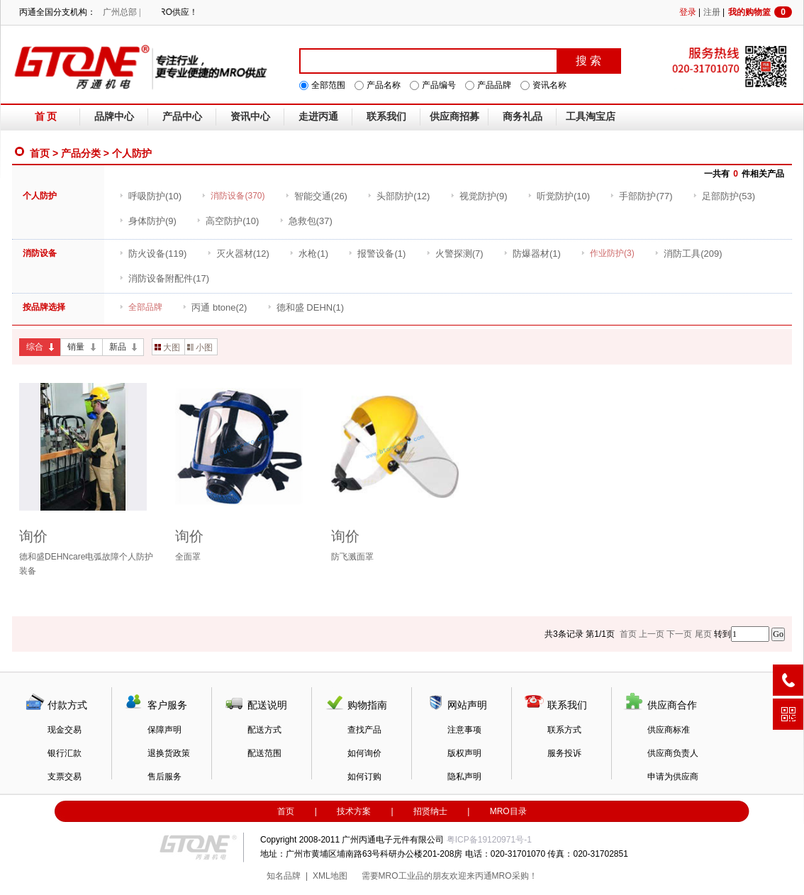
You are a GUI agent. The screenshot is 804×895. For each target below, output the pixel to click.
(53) (724, 196)
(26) (316, 196)
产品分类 (81, 153)
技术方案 (354, 811)
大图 (167, 347)
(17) (164, 278)
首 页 (46, 116)
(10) (150, 196)
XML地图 (330, 876)
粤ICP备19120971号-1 (489, 840)
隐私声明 (464, 777)
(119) (152, 253)
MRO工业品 (401, 876)
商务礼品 (522, 116)
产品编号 (439, 85)
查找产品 (364, 730)
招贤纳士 (430, 811)
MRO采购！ (514, 876)
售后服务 (164, 777)
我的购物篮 (760, 12)
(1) (308, 253)
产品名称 (384, 85)
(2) (214, 307)
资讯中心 (250, 116)
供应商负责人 (672, 753)
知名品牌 (284, 876)
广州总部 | (121, 12)
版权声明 (464, 753)
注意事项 (464, 730)
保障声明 (164, 730)
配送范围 (264, 753)
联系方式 (564, 730)
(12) (398, 196)
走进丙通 (318, 116)
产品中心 (182, 116)
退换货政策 (168, 753)
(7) (455, 253)
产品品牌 (494, 85)
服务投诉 (564, 753)
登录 (687, 12)
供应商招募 (454, 116)
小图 (200, 347)
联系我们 (386, 116)
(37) (306, 221)
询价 (33, 536)
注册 (711, 12)
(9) (479, 196)
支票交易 (65, 777)
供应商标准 (668, 730)
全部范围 (328, 85)
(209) (688, 253)
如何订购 (364, 777)
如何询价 (364, 753)
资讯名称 (549, 85)
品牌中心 (114, 116)
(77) (641, 196)
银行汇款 (65, 753)
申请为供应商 (672, 777)
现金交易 (65, 730)
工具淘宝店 (590, 116)
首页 (40, 153)
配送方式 (264, 730)
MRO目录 (508, 811)
